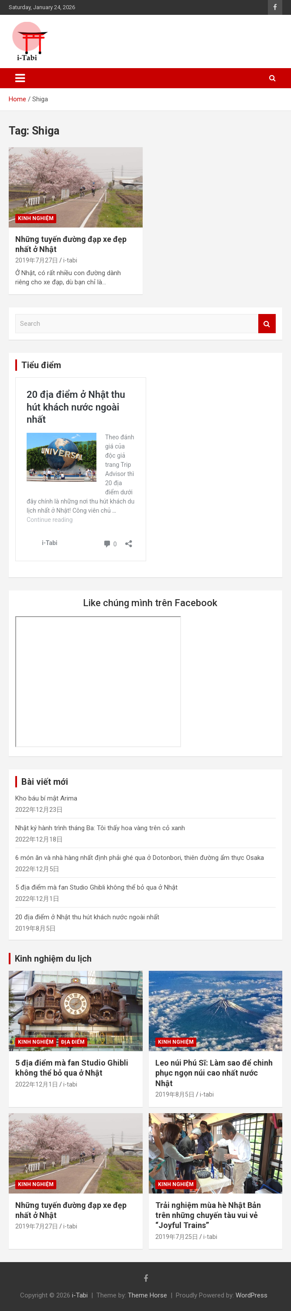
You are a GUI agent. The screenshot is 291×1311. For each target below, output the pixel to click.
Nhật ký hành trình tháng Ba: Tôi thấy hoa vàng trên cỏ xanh (100, 828)
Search (267, 324)
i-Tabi (80, 1295)
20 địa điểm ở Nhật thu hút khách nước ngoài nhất (87, 917)
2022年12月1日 (36, 1084)
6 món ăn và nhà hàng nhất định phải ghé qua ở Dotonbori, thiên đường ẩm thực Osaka (139, 858)
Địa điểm (73, 1042)
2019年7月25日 (176, 1236)
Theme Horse (147, 1295)
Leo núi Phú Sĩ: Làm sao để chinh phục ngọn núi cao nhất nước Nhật (214, 1073)
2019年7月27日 (36, 260)
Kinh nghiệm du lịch (53, 958)
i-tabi (70, 260)
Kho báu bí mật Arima (46, 798)
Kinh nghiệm (36, 218)
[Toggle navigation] (20, 78)
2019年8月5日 (175, 1094)
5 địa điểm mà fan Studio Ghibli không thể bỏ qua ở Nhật (96, 887)
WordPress (251, 1295)
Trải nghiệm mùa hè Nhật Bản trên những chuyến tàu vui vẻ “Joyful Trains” (208, 1215)
